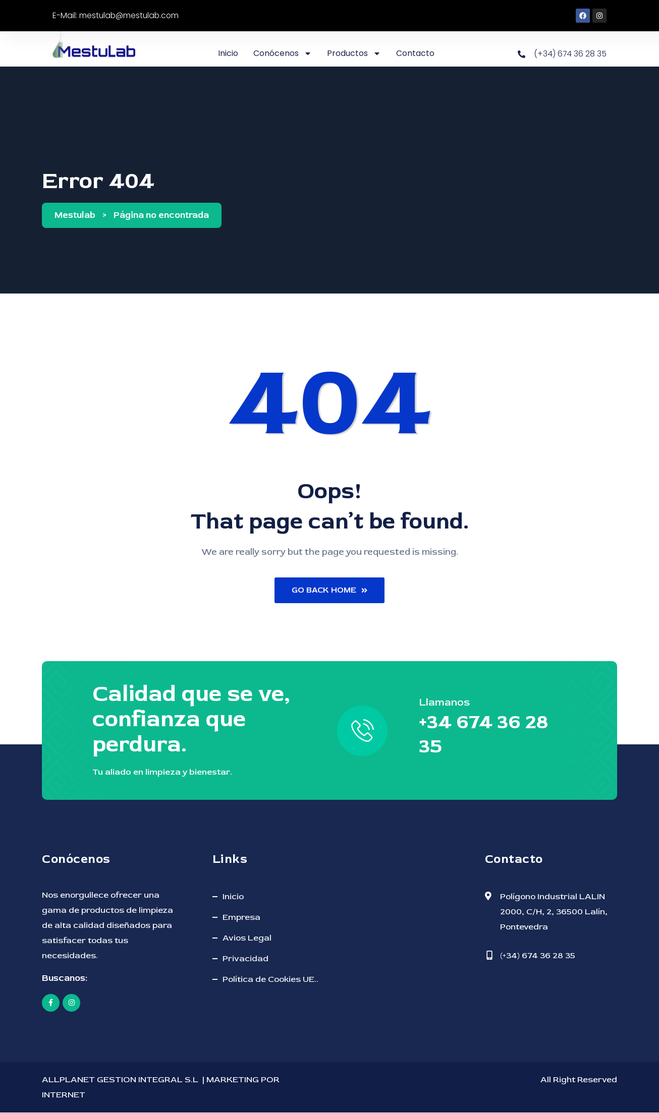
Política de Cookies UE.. (270, 979)
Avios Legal (247, 938)
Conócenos (282, 53)
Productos (354, 53)
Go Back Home (330, 590)
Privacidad (245, 959)
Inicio (228, 53)
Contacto (415, 53)
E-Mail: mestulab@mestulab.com (117, 15)
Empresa (241, 917)
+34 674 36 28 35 (485, 735)
